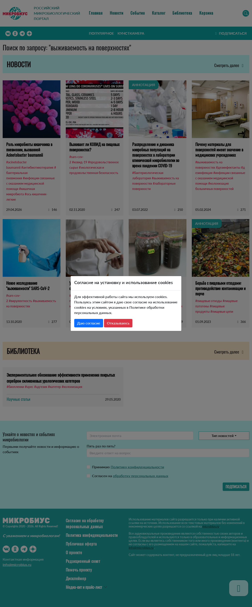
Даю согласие (88, 323)
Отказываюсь (118, 323)
